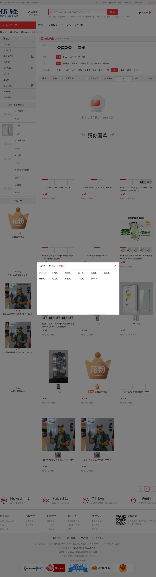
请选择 (62, 266)
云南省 (42, 266)
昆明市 (52, 266)
